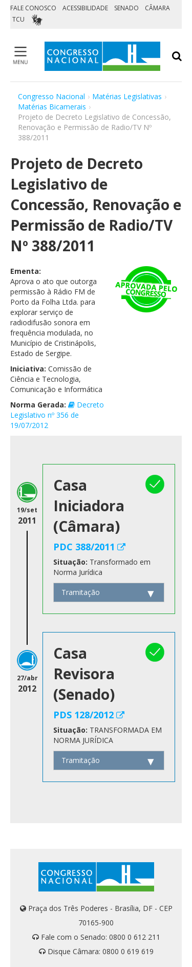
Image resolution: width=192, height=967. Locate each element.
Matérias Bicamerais (52, 106)
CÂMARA (157, 8)
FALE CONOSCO (33, 8)
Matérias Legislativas (127, 96)
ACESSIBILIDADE (85, 8)
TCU (18, 19)
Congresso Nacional (51, 96)
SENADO (126, 8)
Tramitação (80, 592)
